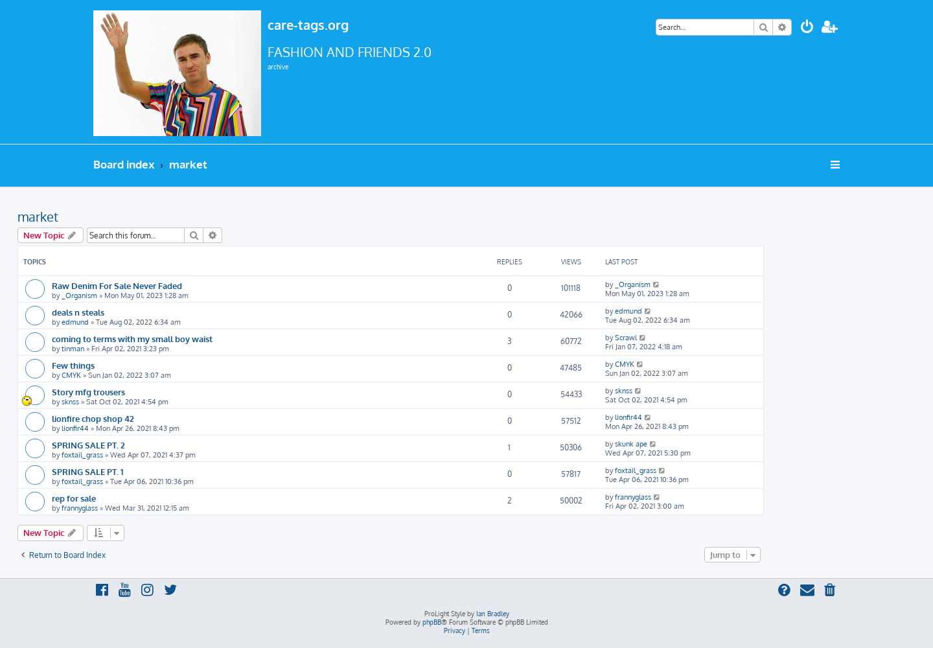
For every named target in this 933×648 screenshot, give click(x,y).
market (37, 216)
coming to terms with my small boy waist (132, 338)
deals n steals (78, 312)
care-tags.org (308, 24)
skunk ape (631, 443)
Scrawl (626, 337)
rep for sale (74, 497)
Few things (73, 365)
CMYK (71, 375)
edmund (75, 322)
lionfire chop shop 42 (93, 418)
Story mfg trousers (88, 391)
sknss (70, 401)
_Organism (79, 295)
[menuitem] (807, 28)
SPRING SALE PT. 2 (88, 444)
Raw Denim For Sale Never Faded (117, 285)
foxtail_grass (82, 454)
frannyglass (80, 508)
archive (278, 67)
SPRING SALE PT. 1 (87, 471)
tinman (73, 348)
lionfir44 (75, 428)
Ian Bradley (492, 614)
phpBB (431, 622)
